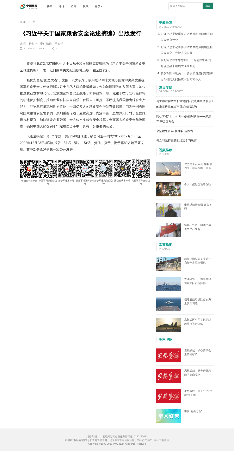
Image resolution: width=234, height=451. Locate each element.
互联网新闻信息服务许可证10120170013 (125, 436)
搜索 (207, 6)
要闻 (50, 6)
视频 (85, 6)
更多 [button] (99, 6)
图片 (73, 6)
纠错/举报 (91, 436)
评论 (61, 6)
